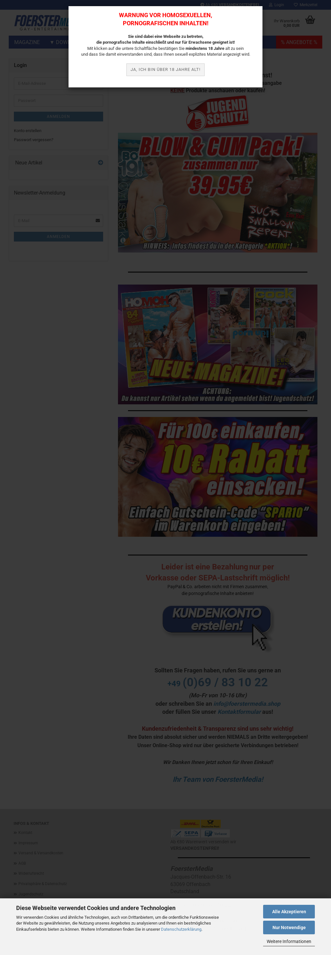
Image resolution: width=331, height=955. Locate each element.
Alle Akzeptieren (289, 911)
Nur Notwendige (289, 927)
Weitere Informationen (289, 941)
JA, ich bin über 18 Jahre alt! (165, 69)
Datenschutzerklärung (181, 929)
